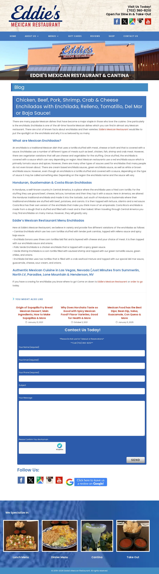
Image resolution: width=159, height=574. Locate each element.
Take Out (133, 557)
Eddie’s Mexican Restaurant (113, 129)
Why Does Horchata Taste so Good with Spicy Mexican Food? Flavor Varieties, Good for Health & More (79, 313)
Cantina (96, 557)
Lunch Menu (21, 557)
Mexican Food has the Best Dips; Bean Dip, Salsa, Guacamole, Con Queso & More (125, 313)
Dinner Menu (59, 557)
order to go (137, 281)
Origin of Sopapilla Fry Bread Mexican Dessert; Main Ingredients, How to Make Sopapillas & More (34, 313)
